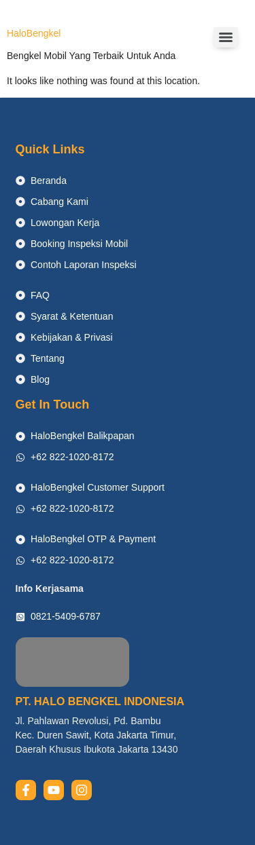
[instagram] (81, 790)
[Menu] (226, 37)
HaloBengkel (34, 33)
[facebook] (26, 790)
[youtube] (54, 790)
